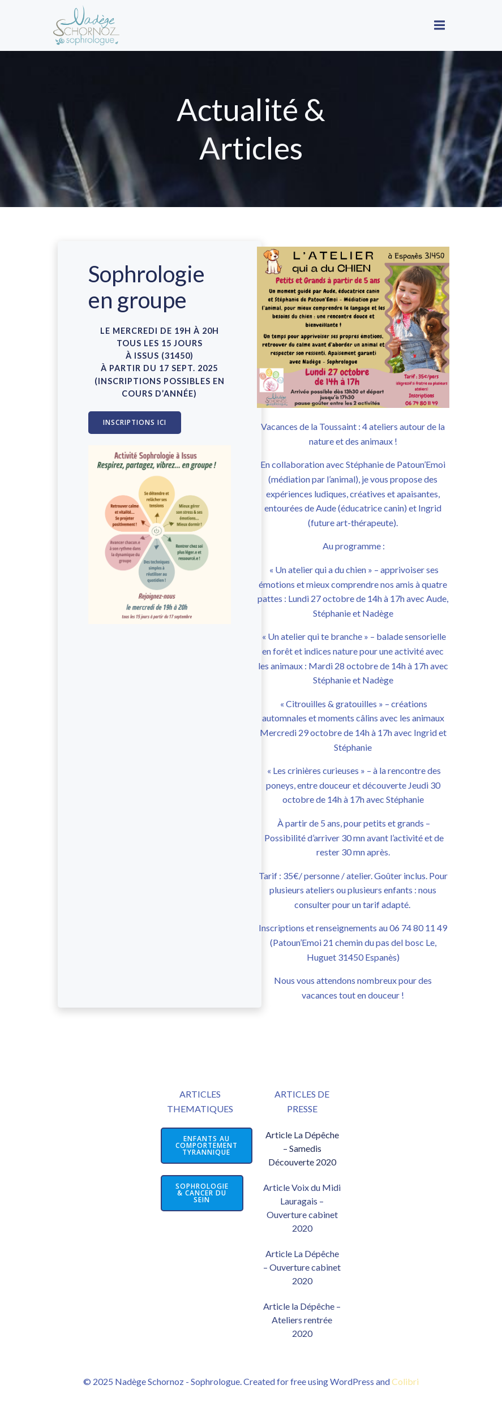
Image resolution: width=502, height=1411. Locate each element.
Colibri (405, 1381)
